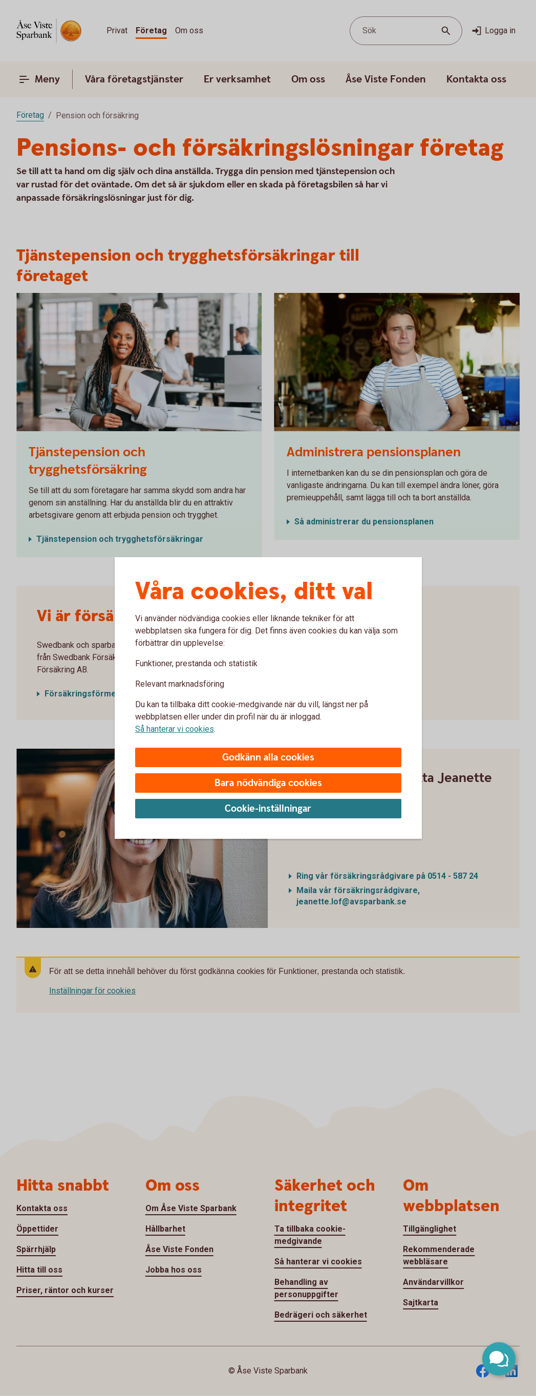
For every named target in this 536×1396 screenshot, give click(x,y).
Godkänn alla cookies (268, 757)
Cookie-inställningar (268, 808)
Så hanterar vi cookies (174, 729)
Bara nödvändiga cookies (268, 783)
